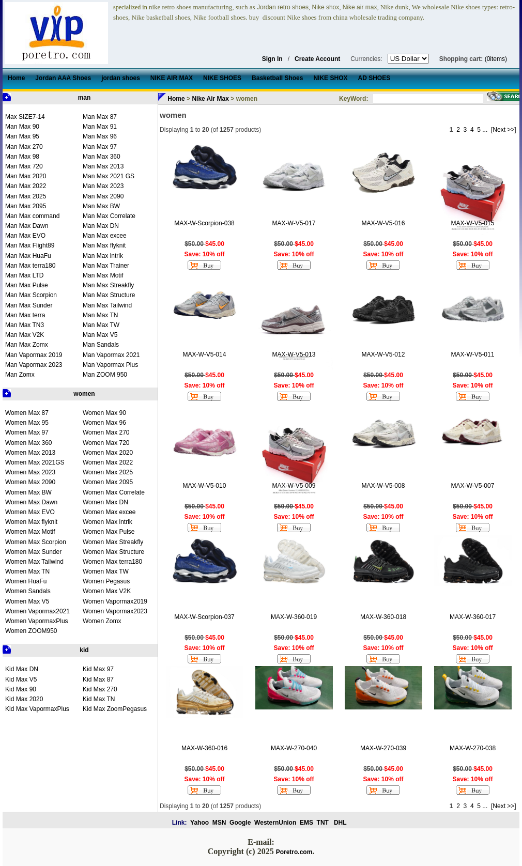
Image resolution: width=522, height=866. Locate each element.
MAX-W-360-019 (294, 617)
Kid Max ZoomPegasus (115, 709)
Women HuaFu (26, 581)
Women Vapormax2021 (37, 611)
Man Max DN (101, 225)
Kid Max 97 (98, 669)
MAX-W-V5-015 (473, 223)
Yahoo (199, 822)
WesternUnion (275, 822)
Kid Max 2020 (24, 699)
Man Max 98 (22, 156)
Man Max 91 (100, 126)
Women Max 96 (104, 422)
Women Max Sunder (33, 551)
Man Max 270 (24, 146)
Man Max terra (25, 315)
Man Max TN (100, 315)
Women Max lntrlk (107, 521)
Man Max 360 (101, 156)
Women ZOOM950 (31, 631)
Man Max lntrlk (103, 255)
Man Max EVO (25, 235)
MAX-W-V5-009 (294, 485)
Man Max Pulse (26, 285)
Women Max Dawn (31, 502)
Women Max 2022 (108, 462)
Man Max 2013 (103, 166)
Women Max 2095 (108, 482)
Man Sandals (101, 344)
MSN (219, 822)
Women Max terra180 (112, 561)
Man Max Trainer (106, 265)
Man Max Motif (103, 275)
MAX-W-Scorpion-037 (204, 617)
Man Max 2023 (103, 186)
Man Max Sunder (28, 305)
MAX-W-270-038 (473, 748)
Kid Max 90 (20, 689)
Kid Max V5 (21, 679)
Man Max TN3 (24, 325)
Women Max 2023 (30, 472)
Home (176, 98)
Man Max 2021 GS (108, 176)
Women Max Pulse (108, 531)
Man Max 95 (22, 136)
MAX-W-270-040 (294, 748)
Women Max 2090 (30, 482)
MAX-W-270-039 (383, 748)
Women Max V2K (107, 591)
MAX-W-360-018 (383, 617)
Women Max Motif (30, 531)
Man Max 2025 (25, 196)
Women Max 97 (27, 432)
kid (84, 650)
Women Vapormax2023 (115, 611)
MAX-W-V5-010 (204, 485)
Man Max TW (101, 325)
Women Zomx (102, 621)
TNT (323, 822)
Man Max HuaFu (28, 255)
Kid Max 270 (100, 689)
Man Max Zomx (26, 344)
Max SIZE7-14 (25, 116)
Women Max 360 (28, 442)
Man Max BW (101, 206)
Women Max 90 (104, 412)
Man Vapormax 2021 (111, 355)
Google (240, 822)
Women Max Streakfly (113, 542)
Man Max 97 (100, 146)
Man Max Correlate (109, 216)
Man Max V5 (100, 334)
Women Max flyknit (31, 521)
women (84, 393)
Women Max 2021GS (35, 462)
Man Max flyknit (104, 245)
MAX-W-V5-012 (383, 354)
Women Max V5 (27, 601)
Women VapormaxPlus (36, 621)
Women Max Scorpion (35, 542)
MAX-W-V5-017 (294, 223)
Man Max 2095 (25, 206)
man (84, 97)
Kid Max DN (21, 669)
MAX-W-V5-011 (473, 354)
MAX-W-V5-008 (383, 485)
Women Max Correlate (114, 492)
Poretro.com (294, 852)
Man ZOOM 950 (105, 374)
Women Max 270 (106, 432)
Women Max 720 (106, 442)
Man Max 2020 (25, 176)
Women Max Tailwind (34, 561)
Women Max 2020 (108, 452)
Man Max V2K (24, 334)
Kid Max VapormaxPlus (37, 709)
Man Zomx (20, 374)
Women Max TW (106, 571)
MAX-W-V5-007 (473, 485)
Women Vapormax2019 (115, 601)
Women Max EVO (30, 512)
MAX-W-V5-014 (204, 354)
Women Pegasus (106, 581)
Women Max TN (27, 571)
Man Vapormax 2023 (34, 364)
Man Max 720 (24, 166)
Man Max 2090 (103, 196)
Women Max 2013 (30, 452)
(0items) (496, 59)
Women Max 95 (27, 422)
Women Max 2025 (108, 472)
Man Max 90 (22, 126)
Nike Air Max (210, 98)
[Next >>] (503, 129)
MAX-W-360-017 (473, 617)
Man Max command (32, 216)
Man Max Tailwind (107, 305)
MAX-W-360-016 (204, 748)
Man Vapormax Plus (110, 364)
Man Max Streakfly (108, 285)
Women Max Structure (113, 551)
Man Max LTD (24, 275)
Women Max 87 (27, 412)
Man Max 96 (100, 136)
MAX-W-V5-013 (294, 354)
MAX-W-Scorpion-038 (204, 223)
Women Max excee (109, 512)
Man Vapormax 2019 (34, 355)
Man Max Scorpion (31, 295)
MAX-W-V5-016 (383, 223)
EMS (306, 822)
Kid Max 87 (98, 679)
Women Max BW (28, 492)
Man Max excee (105, 235)
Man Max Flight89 (29, 245)
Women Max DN (105, 502)
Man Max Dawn (26, 225)
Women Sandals (28, 591)
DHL (340, 822)
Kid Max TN (99, 699)
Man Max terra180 (30, 265)
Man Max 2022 (25, 186)
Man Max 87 (100, 116)
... (484, 129)
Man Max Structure (109, 295)
